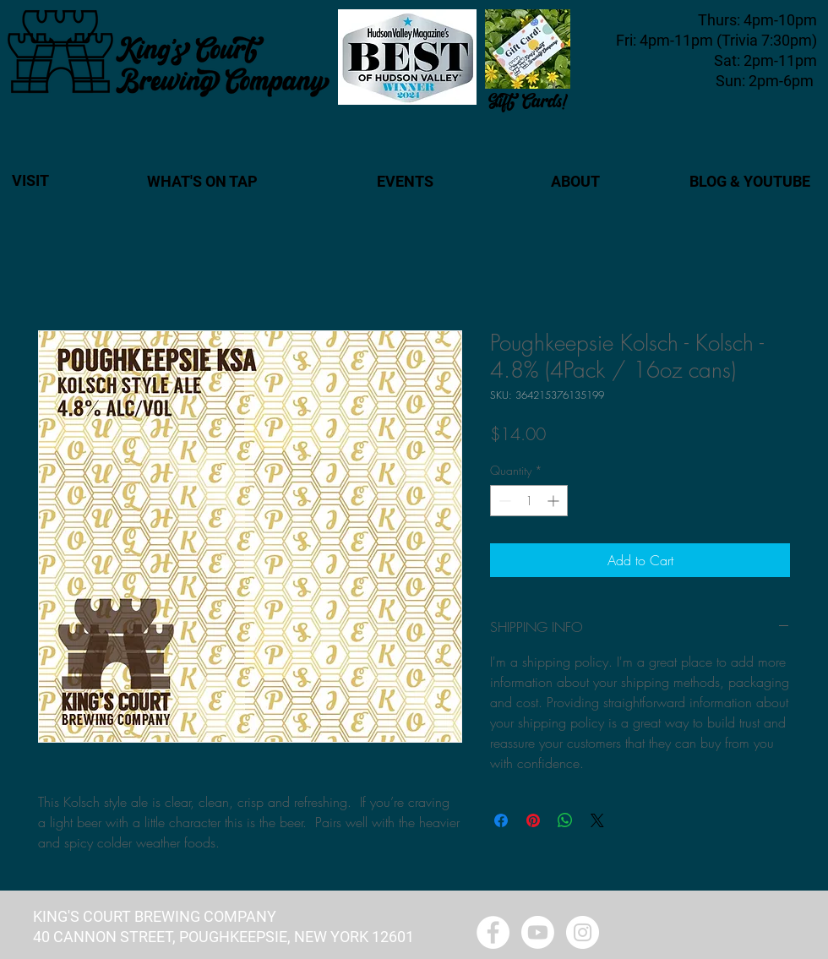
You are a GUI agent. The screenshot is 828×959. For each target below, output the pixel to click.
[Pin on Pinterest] (533, 820)
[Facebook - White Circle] (493, 932)
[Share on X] (597, 820)
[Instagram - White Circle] (582, 932)
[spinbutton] (529, 500)
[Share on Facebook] (501, 820)
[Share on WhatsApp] (565, 820)
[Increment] (554, 500)
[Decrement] (503, 500)
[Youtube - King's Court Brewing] (537, 932)
